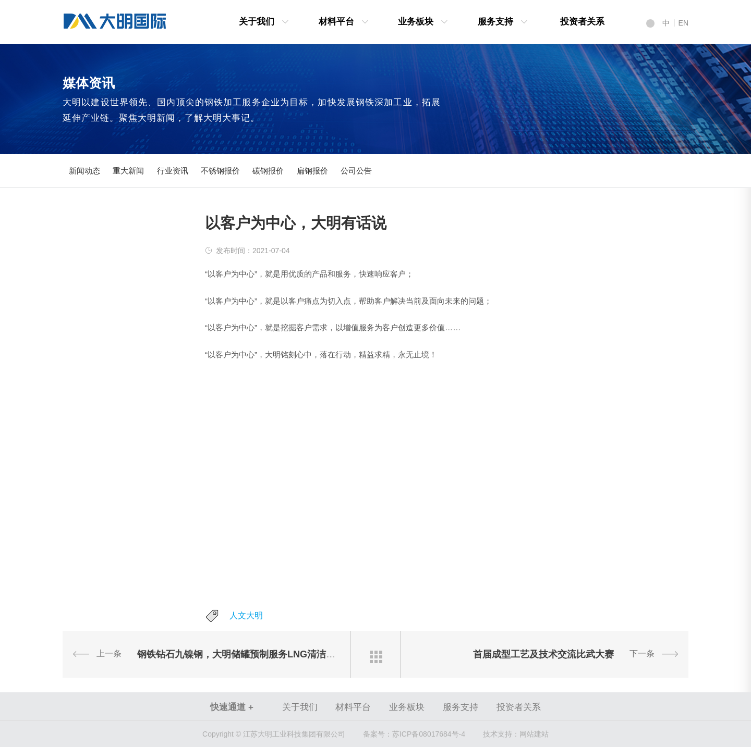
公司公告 (356, 170)
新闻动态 (84, 170)
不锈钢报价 (220, 170)
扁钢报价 (312, 170)
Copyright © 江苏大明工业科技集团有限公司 (273, 734)
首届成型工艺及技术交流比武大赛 (543, 654)
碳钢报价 (268, 170)
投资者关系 (582, 22)
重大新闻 (128, 170)
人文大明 (246, 615)
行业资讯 (172, 170)
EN (683, 23)
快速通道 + (231, 707)
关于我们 (256, 22)
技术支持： (501, 734)
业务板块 (415, 22)
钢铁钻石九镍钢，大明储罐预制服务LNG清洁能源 (241, 654)
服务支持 (495, 22)
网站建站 (534, 734)
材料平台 (336, 22)
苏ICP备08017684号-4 (414, 734)
